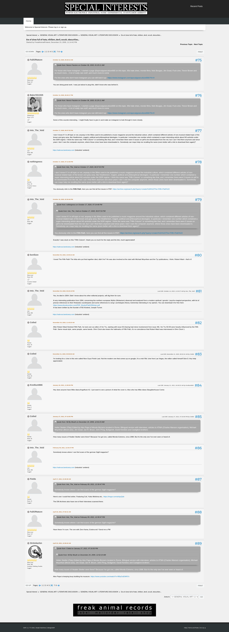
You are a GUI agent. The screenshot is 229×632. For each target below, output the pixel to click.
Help (185, 628)
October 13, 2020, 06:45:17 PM (63, 95)
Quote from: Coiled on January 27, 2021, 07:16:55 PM (77, 548)
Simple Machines (40, 628)
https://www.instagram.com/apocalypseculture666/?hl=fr (131, 78)
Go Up (28, 585)
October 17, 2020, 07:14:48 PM (63, 162)
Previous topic (186, 44)
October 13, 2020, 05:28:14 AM (63, 60)
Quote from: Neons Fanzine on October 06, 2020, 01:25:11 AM (80, 65)
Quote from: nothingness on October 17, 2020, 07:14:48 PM (79, 205)
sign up (63, 27)
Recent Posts (196, 6)
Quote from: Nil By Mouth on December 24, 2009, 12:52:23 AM (80, 422)
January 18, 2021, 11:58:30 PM (63, 385)
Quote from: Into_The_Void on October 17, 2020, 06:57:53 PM (80, 167)
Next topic (198, 44)
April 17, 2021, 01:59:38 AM (62, 479)
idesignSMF (51, 628)
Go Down (30, 51)
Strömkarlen (36, 543)
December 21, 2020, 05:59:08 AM (63, 354)
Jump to (167, 597)
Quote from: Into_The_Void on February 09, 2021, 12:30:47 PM (81, 484)
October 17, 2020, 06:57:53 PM (63, 130)
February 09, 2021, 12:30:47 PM (63, 447)
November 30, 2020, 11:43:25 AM (63, 322)
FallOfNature (36, 60)
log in (56, 27)
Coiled (33, 322)
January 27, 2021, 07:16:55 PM (63, 416)
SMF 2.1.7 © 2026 (29, 628)
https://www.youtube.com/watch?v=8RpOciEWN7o (110, 576)
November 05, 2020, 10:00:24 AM (63, 255)
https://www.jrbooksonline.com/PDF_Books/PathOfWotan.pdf (76, 305)
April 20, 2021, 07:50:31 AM (62, 512)
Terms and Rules (193, 628)
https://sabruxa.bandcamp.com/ (63, 150)
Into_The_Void (37, 130)
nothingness (36, 161)
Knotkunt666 (36, 385)
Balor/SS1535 (36, 95)
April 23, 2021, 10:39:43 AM (62, 543)
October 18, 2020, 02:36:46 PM (63, 199)
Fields (33, 479)
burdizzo (34, 255)
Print (200, 52)
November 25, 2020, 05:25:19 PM (63, 291)
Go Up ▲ (203, 628)
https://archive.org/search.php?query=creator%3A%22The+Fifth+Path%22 (141, 189)
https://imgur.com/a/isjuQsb (113, 497)
